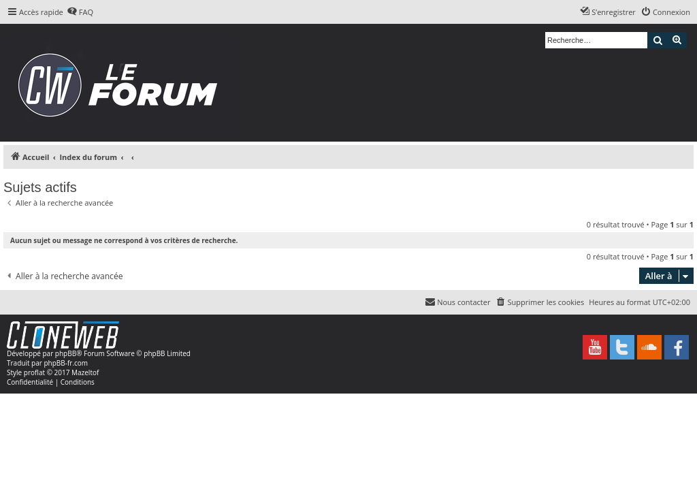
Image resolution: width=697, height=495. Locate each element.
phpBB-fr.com (66, 363)
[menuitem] (80, 12)
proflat (34, 372)
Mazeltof (85, 372)
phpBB (65, 353)
